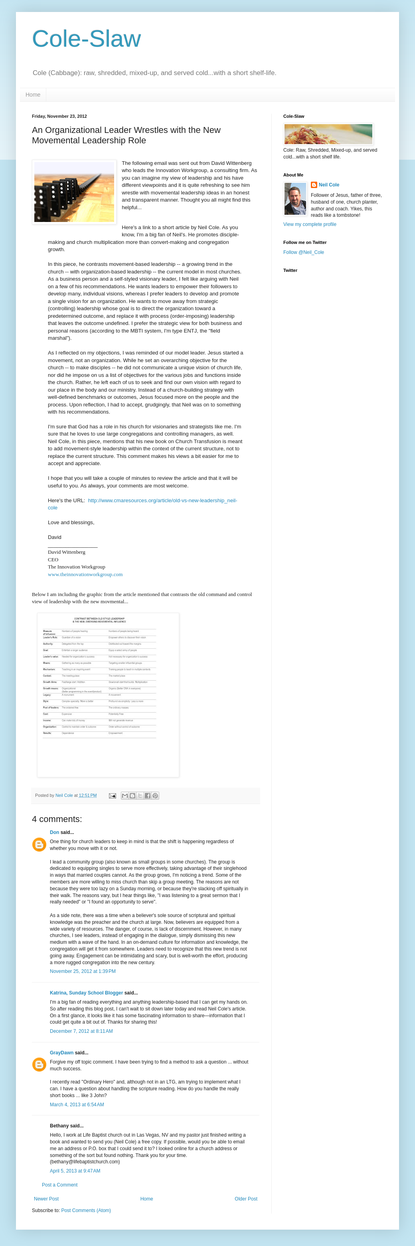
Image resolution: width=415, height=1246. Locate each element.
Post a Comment (59, 1185)
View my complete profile (309, 224)
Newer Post (46, 1199)
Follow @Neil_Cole (303, 252)
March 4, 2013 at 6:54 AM (77, 1104)
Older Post (246, 1199)
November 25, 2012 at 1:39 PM (83, 971)
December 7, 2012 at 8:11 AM (81, 1031)
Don (54, 832)
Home (33, 94)
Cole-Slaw (86, 38)
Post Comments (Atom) (86, 1210)
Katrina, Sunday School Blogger (86, 993)
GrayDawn (61, 1053)
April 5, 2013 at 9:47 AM (75, 1171)
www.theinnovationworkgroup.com (85, 574)
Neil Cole (329, 185)
